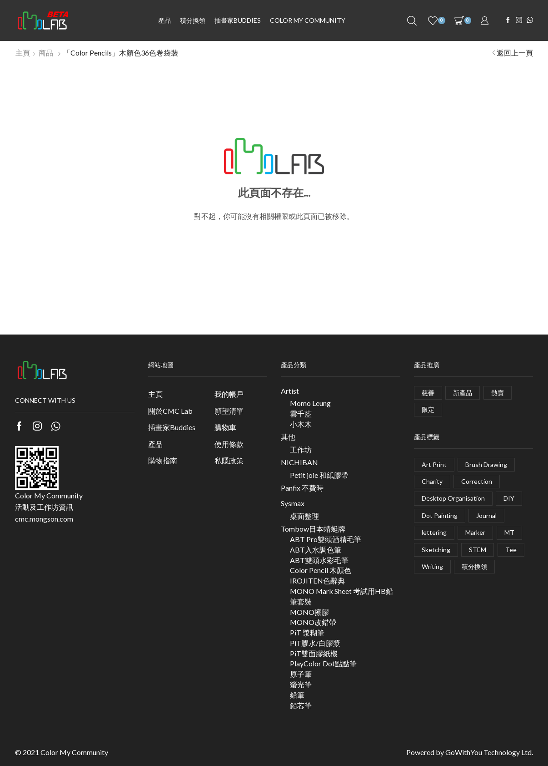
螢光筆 (301, 684)
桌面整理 (304, 516)
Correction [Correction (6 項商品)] (476, 481)
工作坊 (301, 449)
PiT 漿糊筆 (307, 632)
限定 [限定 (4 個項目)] (428, 409)
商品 (46, 52)
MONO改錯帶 (313, 622)
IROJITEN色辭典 (317, 580)
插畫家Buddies (171, 427)
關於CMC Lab (170, 410)
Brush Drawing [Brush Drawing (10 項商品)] (486, 464)
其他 (288, 436)
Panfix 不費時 (302, 487)
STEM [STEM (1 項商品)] (477, 549)
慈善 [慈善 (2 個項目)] (428, 392)
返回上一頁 (515, 52)
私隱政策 (229, 460)
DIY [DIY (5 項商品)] (508, 498)
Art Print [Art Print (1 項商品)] (434, 464)
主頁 (22, 52)
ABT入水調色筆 (315, 549)
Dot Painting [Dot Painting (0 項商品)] (440, 515)
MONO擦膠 (309, 612)
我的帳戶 (229, 394)
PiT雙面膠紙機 (314, 653)
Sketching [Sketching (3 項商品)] (436, 549)
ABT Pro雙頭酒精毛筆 (325, 539)
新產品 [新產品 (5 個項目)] (462, 392)
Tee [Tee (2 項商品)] (511, 549)
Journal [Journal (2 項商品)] (486, 515)
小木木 (301, 424)
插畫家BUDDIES (237, 20)
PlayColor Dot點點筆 (323, 663)
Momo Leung (310, 403)
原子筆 (301, 674)
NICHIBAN (299, 462)
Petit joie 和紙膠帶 (319, 475)
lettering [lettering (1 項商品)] (434, 532)
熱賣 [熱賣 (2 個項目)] (497, 392)
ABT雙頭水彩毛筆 (319, 560)
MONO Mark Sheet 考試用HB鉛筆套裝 (341, 596)
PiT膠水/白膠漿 (315, 643)
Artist (290, 390)
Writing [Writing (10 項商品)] (432, 566)
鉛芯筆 (301, 705)
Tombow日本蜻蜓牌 (313, 528)
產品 (164, 20)
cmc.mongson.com (44, 518)
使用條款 (229, 444)
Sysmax (292, 503)
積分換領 (192, 20)
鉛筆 (297, 694)
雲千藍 (301, 413)
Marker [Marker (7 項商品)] (475, 532)
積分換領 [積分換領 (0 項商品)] (474, 566)
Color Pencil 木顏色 (320, 570)
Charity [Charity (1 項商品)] (432, 481)
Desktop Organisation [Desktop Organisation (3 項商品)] (453, 498)
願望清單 (229, 410)
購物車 (225, 427)
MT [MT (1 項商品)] (509, 532)
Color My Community (307, 20)
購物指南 (162, 460)
